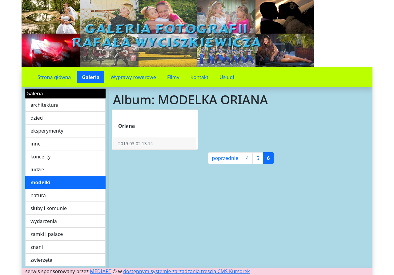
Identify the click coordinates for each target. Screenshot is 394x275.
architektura (44, 105)
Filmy (173, 77)
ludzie (37, 169)
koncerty (40, 156)
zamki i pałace (46, 234)
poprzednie (225, 158)
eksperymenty (46, 130)
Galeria (90, 77)
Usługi (226, 77)
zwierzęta (41, 260)
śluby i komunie (48, 208)
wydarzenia (43, 221)
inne (35, 143)
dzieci (36, 117)
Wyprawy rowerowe (133, 77)
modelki (40, 182)
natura (38, 195)
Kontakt (200, 77)
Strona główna (54, 77)
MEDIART (100, 271)
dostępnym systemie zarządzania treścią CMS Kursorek (186, 271)
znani (36, 247)
